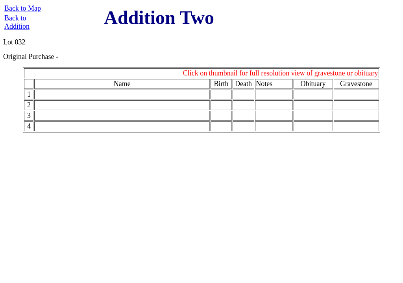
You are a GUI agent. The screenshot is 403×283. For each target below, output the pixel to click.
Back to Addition (17, 22)
